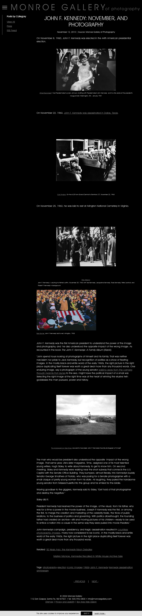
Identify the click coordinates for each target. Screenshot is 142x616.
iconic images (74, 567)
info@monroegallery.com (100, 599)
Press (9, 26)
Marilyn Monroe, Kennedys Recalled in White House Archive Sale (88, 556)
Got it (86, 613)
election (61, 567)
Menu (4, 7)
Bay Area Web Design (87, 602)
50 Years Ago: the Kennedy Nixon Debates (69, 549)
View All (11, 21)
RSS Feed (12, 30)
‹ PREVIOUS (79, 581)
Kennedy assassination (121, 567)
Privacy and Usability (65, 602)
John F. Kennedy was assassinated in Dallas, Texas (91, 112)
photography (50, 567)
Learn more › (100, 613)
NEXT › (95, 581)
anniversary (43, 570)
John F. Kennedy (99, 567)
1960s (86, 567)
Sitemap (49, 602)
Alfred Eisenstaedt (46, 93)
